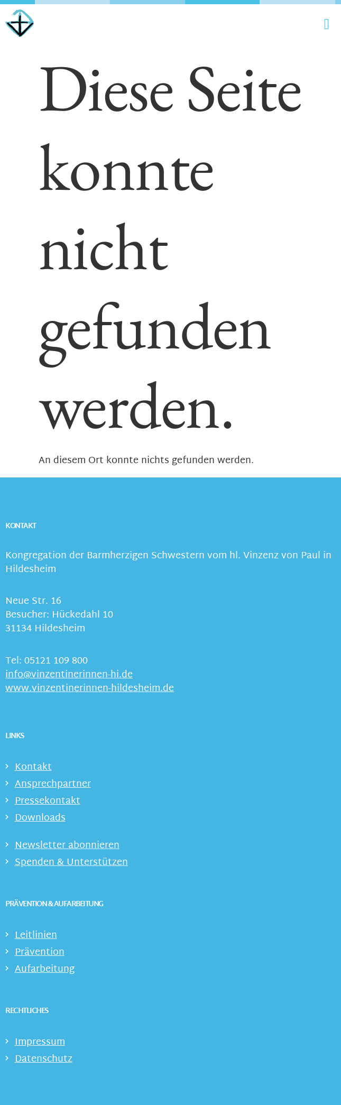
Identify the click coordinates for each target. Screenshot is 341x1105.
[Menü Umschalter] (327, 24)
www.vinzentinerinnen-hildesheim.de (89, 688)
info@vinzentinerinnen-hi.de (69, 675)
